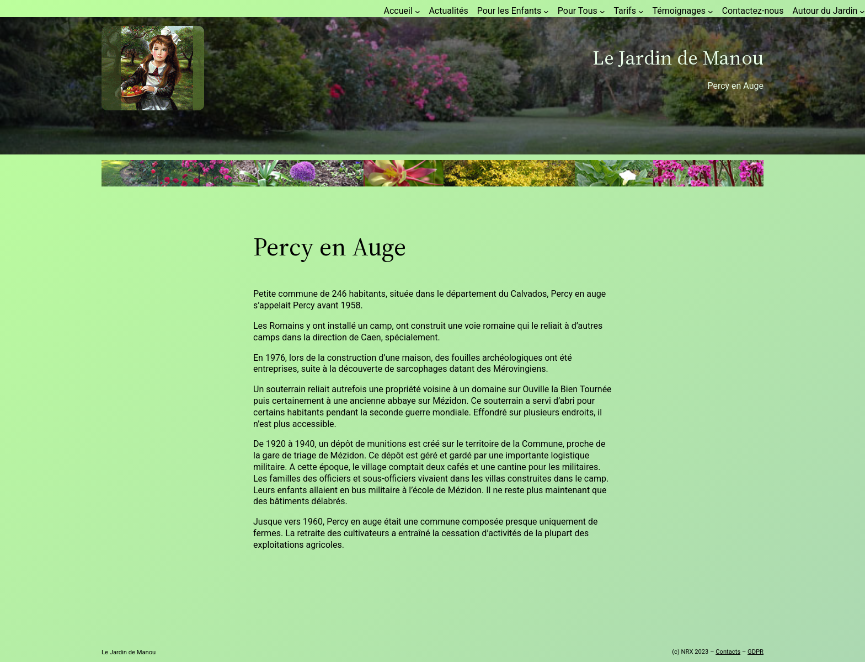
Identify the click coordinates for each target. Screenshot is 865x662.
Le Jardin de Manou (677, 57)
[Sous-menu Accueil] (417, 11)
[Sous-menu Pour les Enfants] (546, 11)
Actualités (448, 11)
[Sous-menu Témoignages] (710, 11)
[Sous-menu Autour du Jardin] (862, 11)
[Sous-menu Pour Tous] (602, 11)
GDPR (755, 651)
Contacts (728, 651)
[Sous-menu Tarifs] (641, 11)
